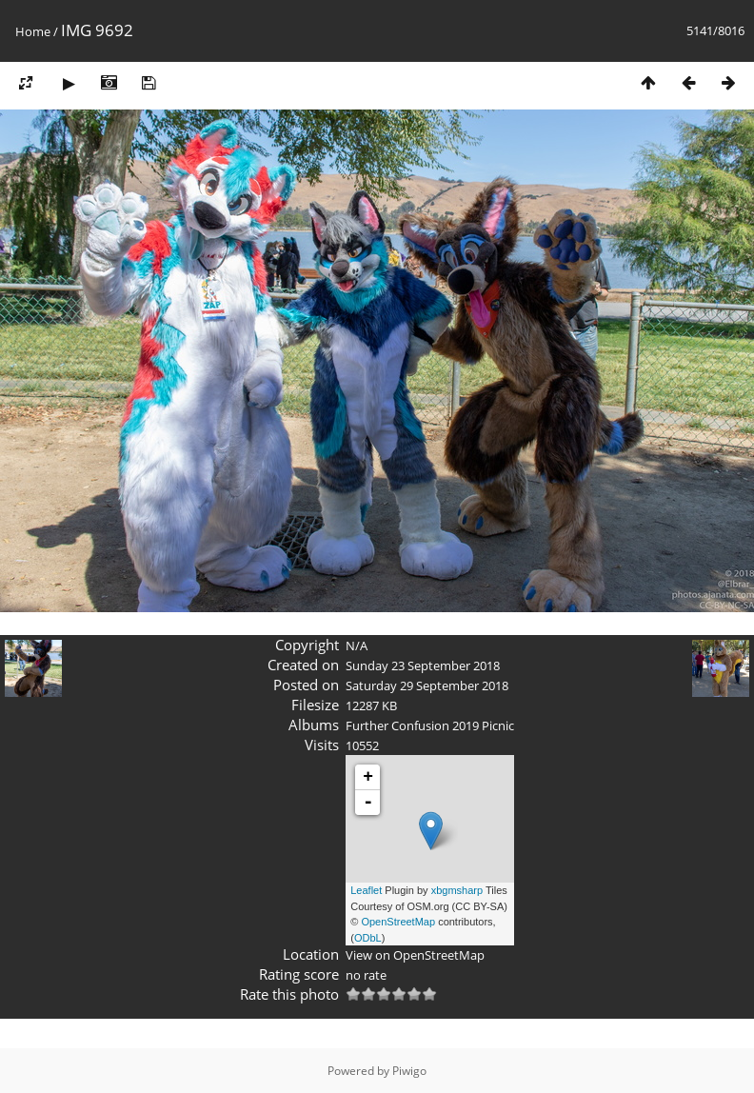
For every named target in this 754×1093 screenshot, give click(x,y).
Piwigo (409, 1071)
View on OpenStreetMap (415, 955)
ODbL (368, 938)
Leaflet (366, 890)
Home (32, 31)
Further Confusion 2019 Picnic (430, 725)
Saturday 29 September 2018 (427, 685)
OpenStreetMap (398, 921)
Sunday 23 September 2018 (423, 665)
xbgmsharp (457, 890)
